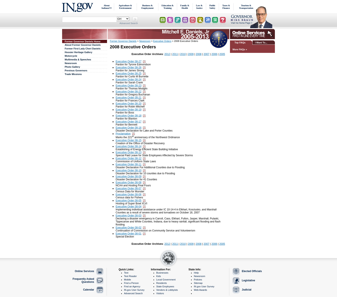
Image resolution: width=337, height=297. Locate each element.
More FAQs (239, 49)
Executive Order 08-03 (128, 215)
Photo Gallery (72, 67)
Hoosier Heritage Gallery (78, 52)
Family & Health (184, 6)
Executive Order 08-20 (128, 103)
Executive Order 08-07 (128, 188)
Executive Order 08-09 (128, 176)
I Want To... (261, 42)
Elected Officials (252, 271)
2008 (199, 54)
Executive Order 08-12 (128, 158)
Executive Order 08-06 (128, 194)
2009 (191, 54)
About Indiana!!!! (106, 6)
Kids (158, 276)
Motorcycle (71, 56)
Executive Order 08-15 (128, 140)
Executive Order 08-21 (128, 97)
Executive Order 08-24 (128, 79)
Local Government (166, 279)
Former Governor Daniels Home (82, 41)
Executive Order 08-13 (128, 152)
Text (126, 272)
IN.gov (78, 7)
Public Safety (212, 6)
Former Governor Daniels (123, 41)
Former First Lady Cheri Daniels (83, 48)
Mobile (127, 279)
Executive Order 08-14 (128, 146)
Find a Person (131, 283)
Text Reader (130, 276)
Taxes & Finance (226, 6)
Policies (198, 279)
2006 (214, 54)
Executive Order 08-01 (128, 233)
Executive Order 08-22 (128, 91)
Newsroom (71, 63)
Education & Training (168, 6)
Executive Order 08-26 (128, 67)
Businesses (162, 272)
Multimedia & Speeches (78, 59)
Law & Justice (199, 6)
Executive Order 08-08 (128, 182)
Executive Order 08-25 (128, 73)
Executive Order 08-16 (128, 127)
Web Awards (200, 290)
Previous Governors (76, 70)
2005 (222, 54)
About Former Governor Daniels (83, 45)
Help (196, 272)
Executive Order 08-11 (128, 164)
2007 (206, 54)
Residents (161, 283)
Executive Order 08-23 (128, 85)
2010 (183, 54)
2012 (167, 54)
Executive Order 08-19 (128, 109)
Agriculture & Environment (125, 6)
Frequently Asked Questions (83, 280)
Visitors (160, 293)
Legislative (248, 280)
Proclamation (123, 133)
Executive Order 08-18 (128, 115)
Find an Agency (132, 286)
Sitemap (198, 283)
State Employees (165, 286)
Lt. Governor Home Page (253, 20)
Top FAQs (239, 42)
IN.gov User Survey (134, 290)
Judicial (246, 289)
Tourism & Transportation (246, 6)
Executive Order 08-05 (128, 200)
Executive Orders (162, 41)
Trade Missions (73, 74)
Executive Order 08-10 (128, 170)
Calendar (88, 289)
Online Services (84, 271)
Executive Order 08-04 (128, 206)
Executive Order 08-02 (128, 227)
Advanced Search (128, 23)
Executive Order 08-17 (128, 121)
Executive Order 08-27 (128, 61)
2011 (175, 54)
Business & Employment (147, 6)
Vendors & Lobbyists (167, 290)
